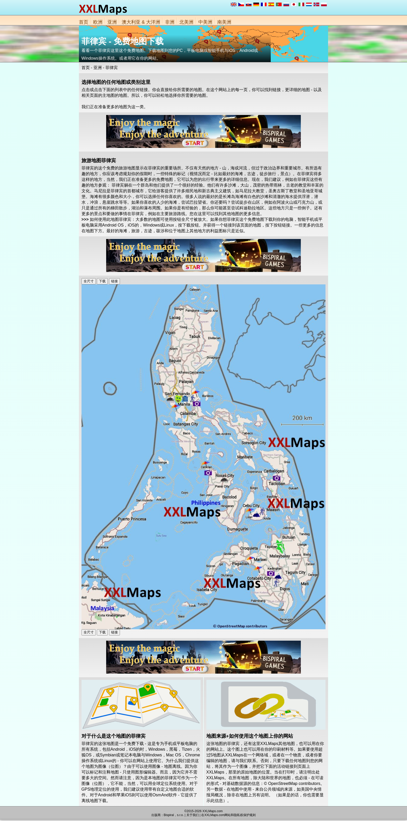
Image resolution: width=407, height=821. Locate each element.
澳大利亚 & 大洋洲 (141, 22)
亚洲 (112, 22)
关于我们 (192, 815)
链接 (114, 281)
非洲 (169, 22)
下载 (102, 281)
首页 (83, 22)
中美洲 (205, 22)
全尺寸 (89, 281)
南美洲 (224, 22)
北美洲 (186, 22)
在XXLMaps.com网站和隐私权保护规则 (228, 815)
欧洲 (98, 22)
